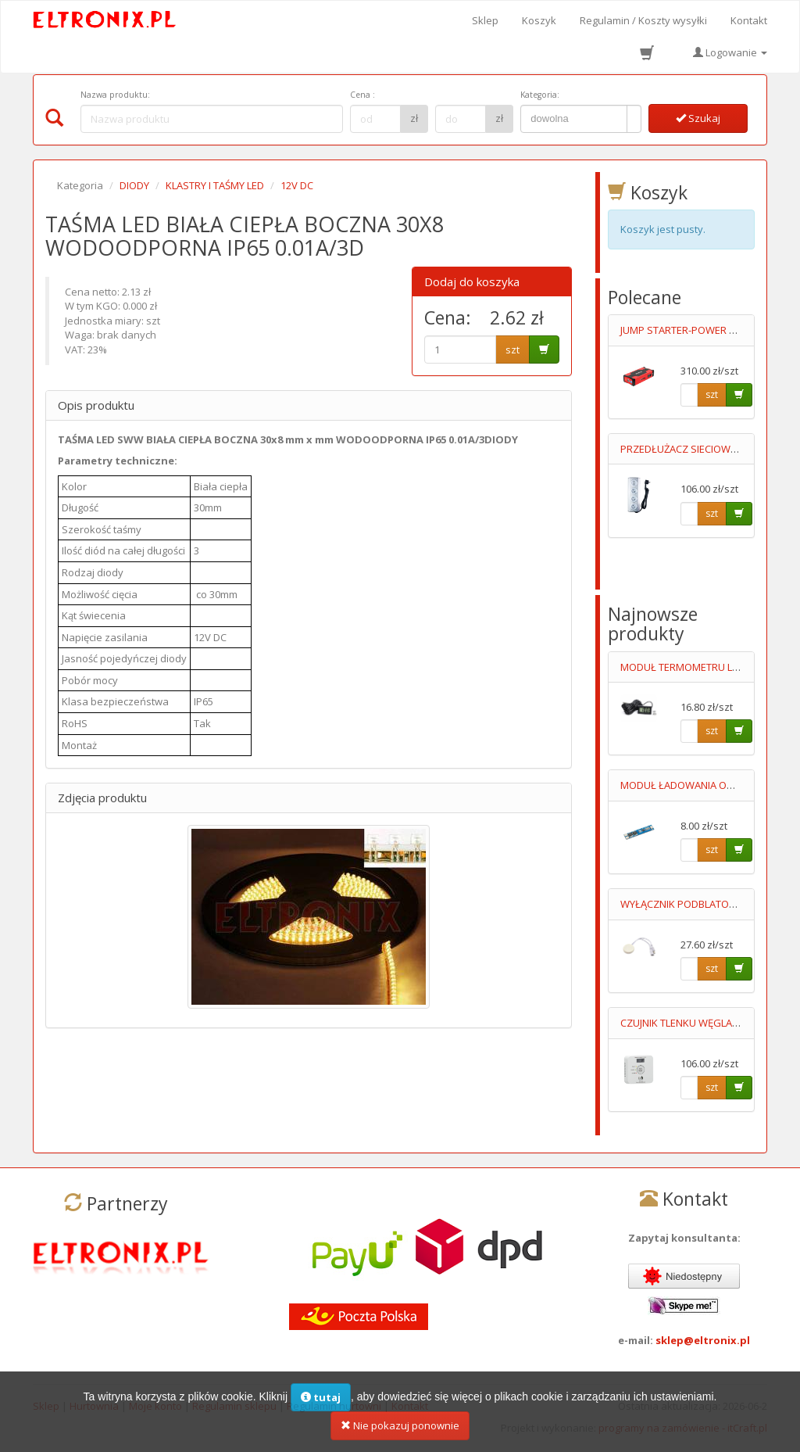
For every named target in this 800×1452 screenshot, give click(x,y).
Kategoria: (539, 94)
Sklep (485, 20)
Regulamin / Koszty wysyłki (643, 20)
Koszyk (539, 20)
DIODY (134, 185)
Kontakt (748, 20)
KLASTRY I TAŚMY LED (215, 185)
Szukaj (698, 118)
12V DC (296, 185)
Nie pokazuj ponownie (400, 1429)
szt (512, 349)
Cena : (362, 94)
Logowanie (730, 52)
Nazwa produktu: (115, 94)
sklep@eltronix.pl (702, 1340)
